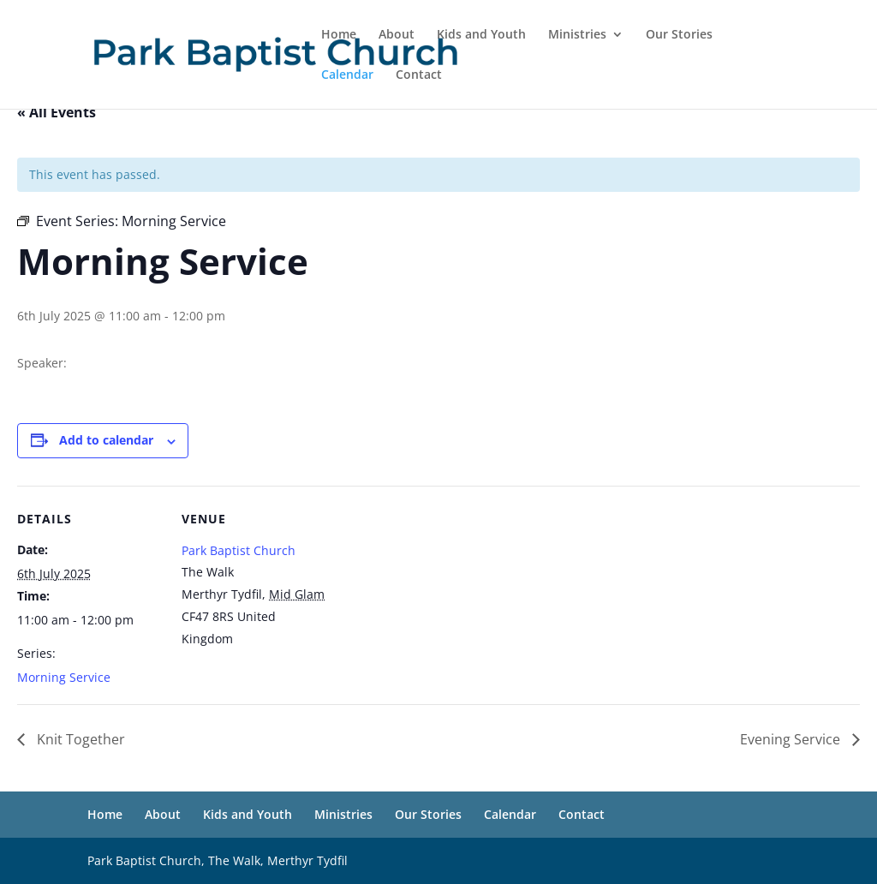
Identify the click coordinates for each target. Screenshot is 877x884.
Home (338, 35)
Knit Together (79, 739)
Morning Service (63, 677)
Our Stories (679, 35)
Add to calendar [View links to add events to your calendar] (106, 440)
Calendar (347, 75)
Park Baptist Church (238, 550)
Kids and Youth (481, 35)
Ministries (577, 35)
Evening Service (792, 739)
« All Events (56, 112)
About (397, 35)
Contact (419, 75)
